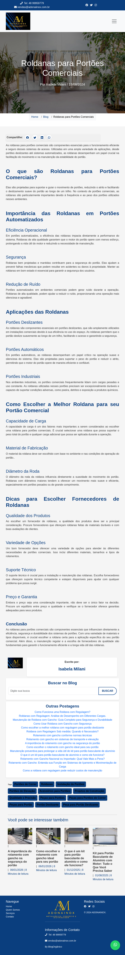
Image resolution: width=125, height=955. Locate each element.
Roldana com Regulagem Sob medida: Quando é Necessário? (63, 731)
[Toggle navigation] (114, 21)
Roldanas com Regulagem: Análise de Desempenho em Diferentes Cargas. (62, 716)
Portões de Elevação (22, 791)
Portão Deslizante (48, 804)
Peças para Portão (20, 804)
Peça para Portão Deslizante (80, 804)
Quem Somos (13, 909)
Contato (10, 916)
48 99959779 (36, 3)
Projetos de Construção (89, 791)
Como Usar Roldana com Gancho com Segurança (63, 723)
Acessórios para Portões (55, 791)
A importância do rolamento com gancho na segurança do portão (62, 743)
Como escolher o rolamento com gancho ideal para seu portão (63, 747)
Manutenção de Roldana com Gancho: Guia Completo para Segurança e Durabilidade (62, 719)
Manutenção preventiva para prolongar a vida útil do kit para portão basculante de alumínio (62, 751)
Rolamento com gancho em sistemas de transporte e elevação (62, 739)
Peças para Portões (52, 797)
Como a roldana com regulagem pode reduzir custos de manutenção (62, 770)
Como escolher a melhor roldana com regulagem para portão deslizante (62, 727)
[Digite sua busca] (53, 691)
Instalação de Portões (70, 784)
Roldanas (47, 784)
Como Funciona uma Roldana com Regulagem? (62, 712)
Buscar (107, 690)
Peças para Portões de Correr (87, 797)
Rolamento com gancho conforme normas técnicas (62, 735)
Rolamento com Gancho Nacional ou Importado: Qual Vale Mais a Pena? (62, 758)
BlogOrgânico (55, 946)
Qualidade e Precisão (22, 797)
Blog (45, 116)
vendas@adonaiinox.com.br (33, 7)
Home (34, 116)
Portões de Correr (25, 784)
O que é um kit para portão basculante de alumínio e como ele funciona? (62, 755)
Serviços (10, 913)
